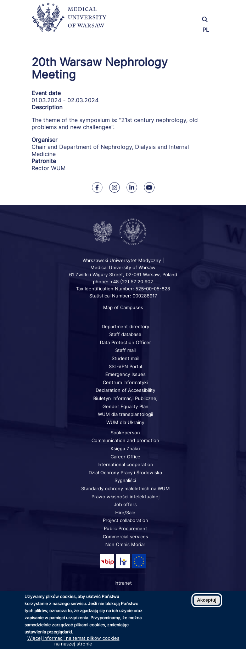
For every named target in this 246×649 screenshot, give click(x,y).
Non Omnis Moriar (125, 544)
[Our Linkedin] (132, 187)
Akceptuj (207, 600)
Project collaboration (125, 520)
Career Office (125, 456)
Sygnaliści (125, 480)
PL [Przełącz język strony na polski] (205, 29)
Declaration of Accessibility (125, 390)
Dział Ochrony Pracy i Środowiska (125, 472)
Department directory (125, 326)
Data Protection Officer (125, 342)
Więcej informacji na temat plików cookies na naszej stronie (73, 641)
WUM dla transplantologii (125, 414)
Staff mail (125, 350)
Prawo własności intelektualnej (125, 496)
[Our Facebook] (97, 187)
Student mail (125, 358)
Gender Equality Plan (125, 406)
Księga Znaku (125, 448)
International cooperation (125, 464)
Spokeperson (125, 432)
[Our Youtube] (149, 187)
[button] (184, 9)
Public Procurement (125, 528)
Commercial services (125, 536)
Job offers (125, 504)
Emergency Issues (125, 374)
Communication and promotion (125, 440)
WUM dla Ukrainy (125, 422)
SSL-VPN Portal (125, 366)
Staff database (125, 334)
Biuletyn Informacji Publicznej (125, 398)
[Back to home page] (72, 20)
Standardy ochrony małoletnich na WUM (125, 488)
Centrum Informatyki (125, 382)
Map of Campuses (123, 307)
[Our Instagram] (114, 187)
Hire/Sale (125, 512)
